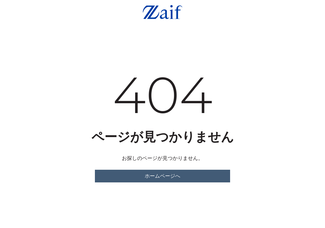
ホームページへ (162, 176)
